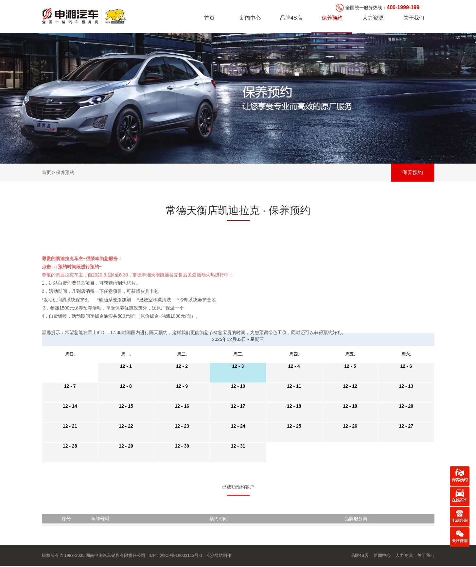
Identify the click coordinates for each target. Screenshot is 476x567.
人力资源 (372, 18)
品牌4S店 (291, 18)
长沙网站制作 (218, 555)
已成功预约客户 (238, 494)
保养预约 (332, 18)
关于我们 (413, 18)
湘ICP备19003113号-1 (181, 555)
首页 (209, 18)
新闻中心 (250, 18)
